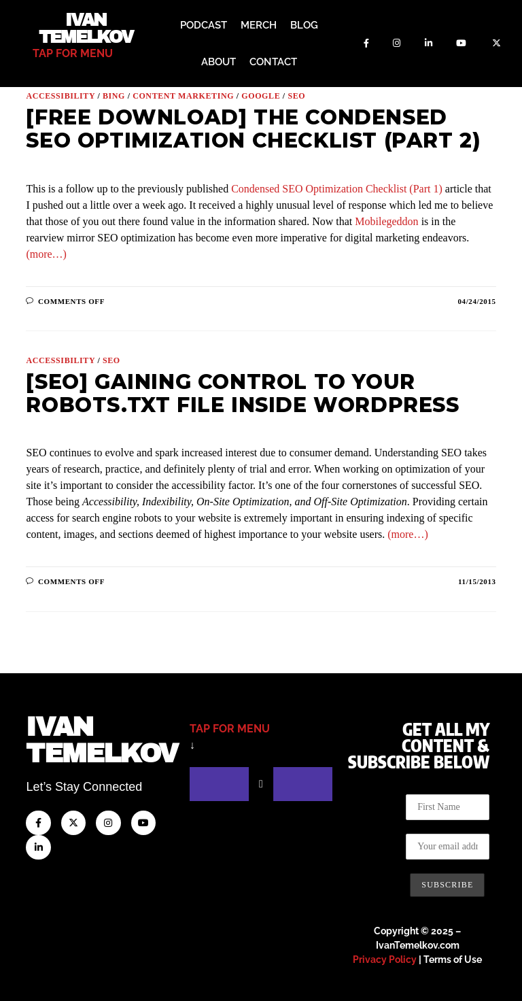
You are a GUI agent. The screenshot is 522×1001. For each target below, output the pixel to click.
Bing (114, 96)
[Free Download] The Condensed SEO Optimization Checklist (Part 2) (253, 129)
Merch (259, 25)
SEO (296, 96)
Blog (304, 25)
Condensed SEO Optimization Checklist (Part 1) (336, 188)
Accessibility (60, 96)
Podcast (203, 25)
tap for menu (73, 53)
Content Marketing (183, 96)
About (218, 62)
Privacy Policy (385, 959)
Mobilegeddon (386, 221)
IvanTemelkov (101, 740)
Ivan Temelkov (86, 28)
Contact (273, 62)
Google (260, 96)
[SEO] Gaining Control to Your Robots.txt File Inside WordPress (242, 393)
